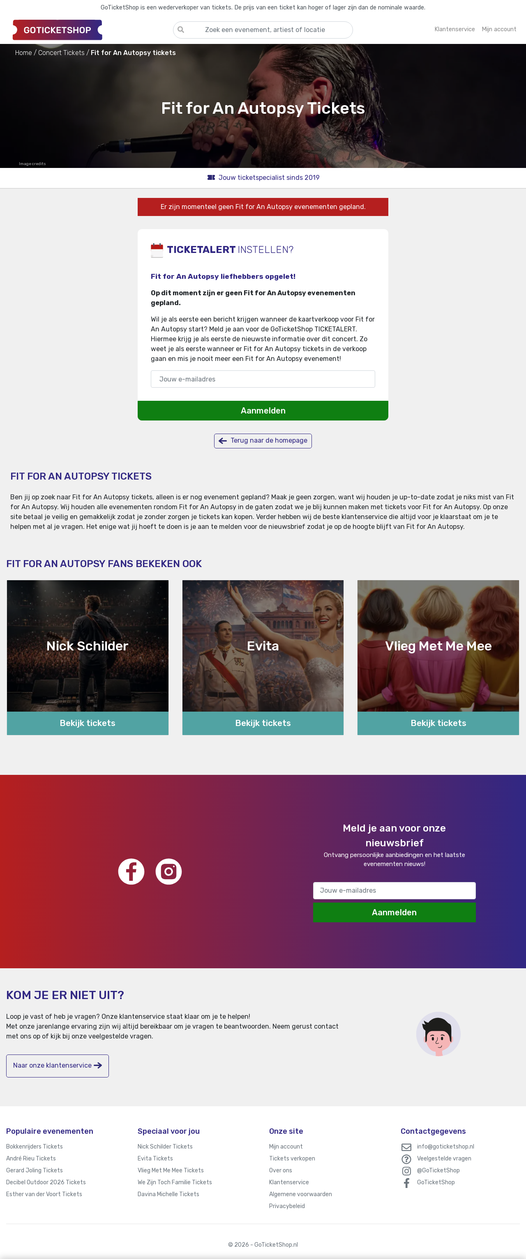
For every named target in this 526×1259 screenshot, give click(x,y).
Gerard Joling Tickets (34, 1170)
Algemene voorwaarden (300, 1194)
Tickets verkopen (292, 1158)
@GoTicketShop (438, 1170)
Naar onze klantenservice (57, 1065)
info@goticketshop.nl (445, 1146)
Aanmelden (263, 411)
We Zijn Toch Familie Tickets (175, 1182)
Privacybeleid (287, 1206)
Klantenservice (289, 1182)
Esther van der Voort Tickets (44, 1194)
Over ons (280, 1170)
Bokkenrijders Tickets (34, 1146)
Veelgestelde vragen (444, 1158)
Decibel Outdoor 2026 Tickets (46, 1182)
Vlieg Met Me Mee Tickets (171, 1170)
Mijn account (286, 1146)
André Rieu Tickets (31, 1158)
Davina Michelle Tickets (168, 1194)
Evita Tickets (155, 1158)
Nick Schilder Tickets (165, 1146)
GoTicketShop (436, 1182)
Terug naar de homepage (263, 441)
